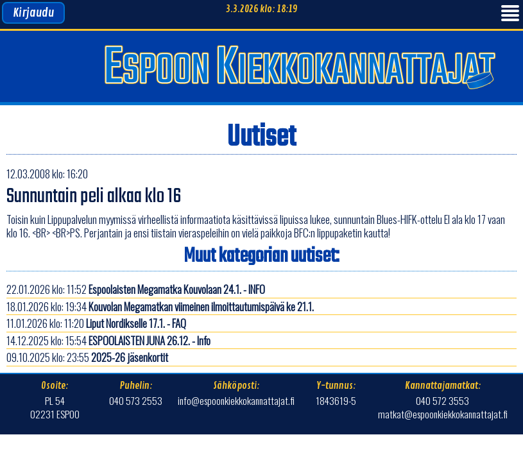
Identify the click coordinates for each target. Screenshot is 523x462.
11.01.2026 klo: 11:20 (96, 323)
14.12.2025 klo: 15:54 (108, 340)
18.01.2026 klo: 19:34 (160, 306)
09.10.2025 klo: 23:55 (87, 357)
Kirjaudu (33, 13)
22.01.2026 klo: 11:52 (135, 289)
